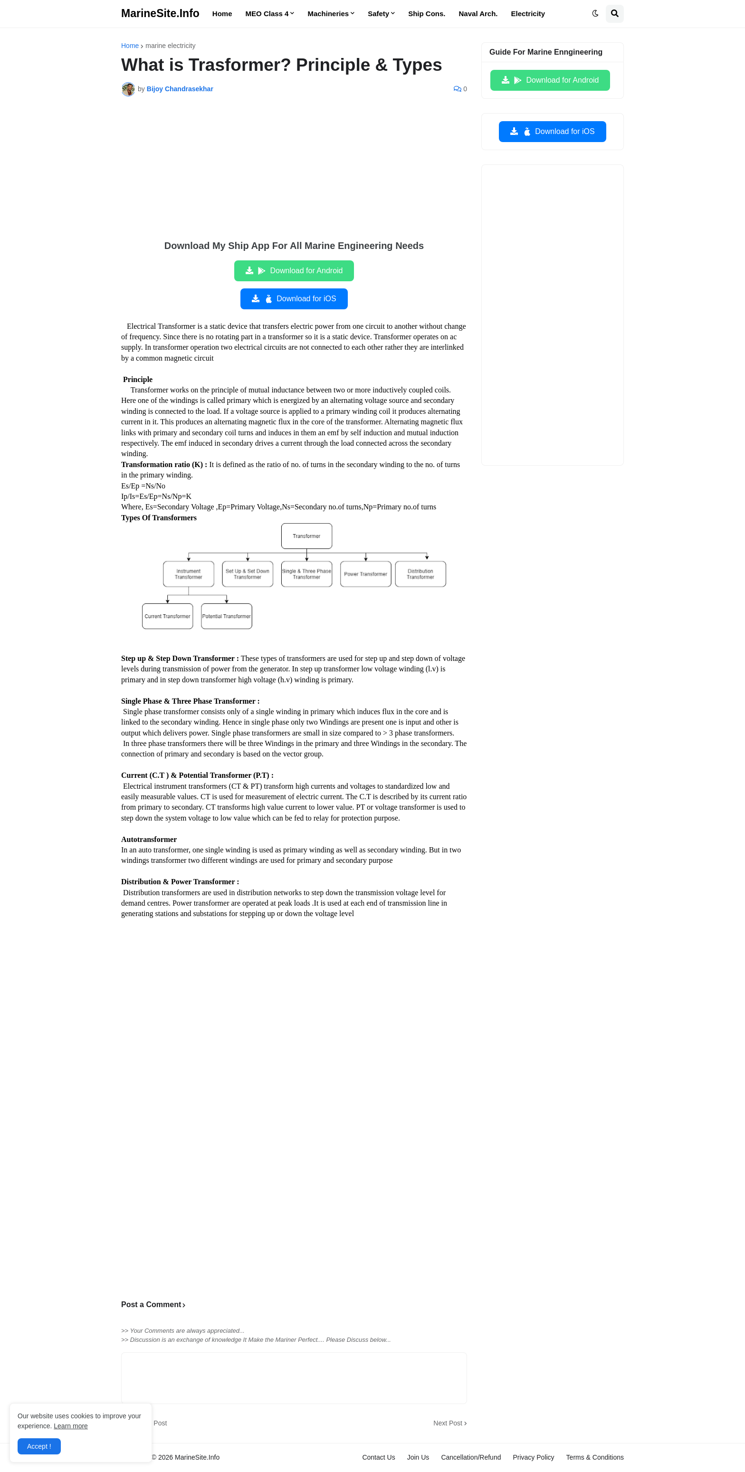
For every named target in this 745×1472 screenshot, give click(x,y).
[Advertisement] (294, 174)
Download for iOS (299, 299)
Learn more (71, 1426)
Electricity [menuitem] (528, 14)
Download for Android (300, 271)
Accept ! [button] (39, 1446)
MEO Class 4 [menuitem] (267, 14)
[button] (595, 14)
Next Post (447, 1423)
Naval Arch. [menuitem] (478, 14)
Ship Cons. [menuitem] (426, 14)
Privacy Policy (533, 1457)
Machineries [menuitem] (328, 14)
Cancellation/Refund (471, 1457)
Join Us (418, 1457)
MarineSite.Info (160, 13)
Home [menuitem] (222, 14)
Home (130, 45)
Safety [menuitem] (378, 14)
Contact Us (378, 1457)
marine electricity (170, 45)
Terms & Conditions (595, 1457)
